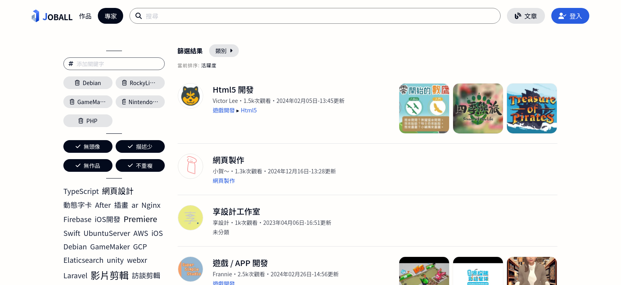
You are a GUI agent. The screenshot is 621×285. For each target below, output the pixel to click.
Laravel (75, 275)
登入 (570, 16)
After (103, 205)
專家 (110, 16)
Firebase (77, 219)
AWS (140, 233)
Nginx (150, 205)
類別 (223, 51)
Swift (71, 233)
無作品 (88, 165)
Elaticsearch (83, 260)
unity (115, 260)
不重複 (140, 165)
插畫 (121, 205)
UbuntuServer (107, 233)
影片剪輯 (110, 275)
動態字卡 (77, 205)
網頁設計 (118, 190)
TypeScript (81, 191)
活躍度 (209, 65)
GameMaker (110, 246)
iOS (157, 233)
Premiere (140, 218)
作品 (85, 16)
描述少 (140, 146)
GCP (140, 246)
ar (134, 205)
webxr (137, 260)
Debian (75, 246)
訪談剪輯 (146, 275)
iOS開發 (107, 219)
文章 (526, 16)
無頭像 (88, 146)
